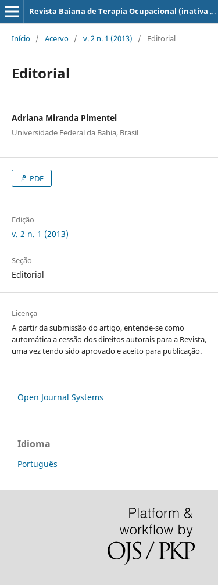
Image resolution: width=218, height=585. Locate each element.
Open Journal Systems (60, 397)
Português (37, 463)
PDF (36, 178)
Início (21, 38)
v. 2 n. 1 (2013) (108, 38)
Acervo (57, 38)
